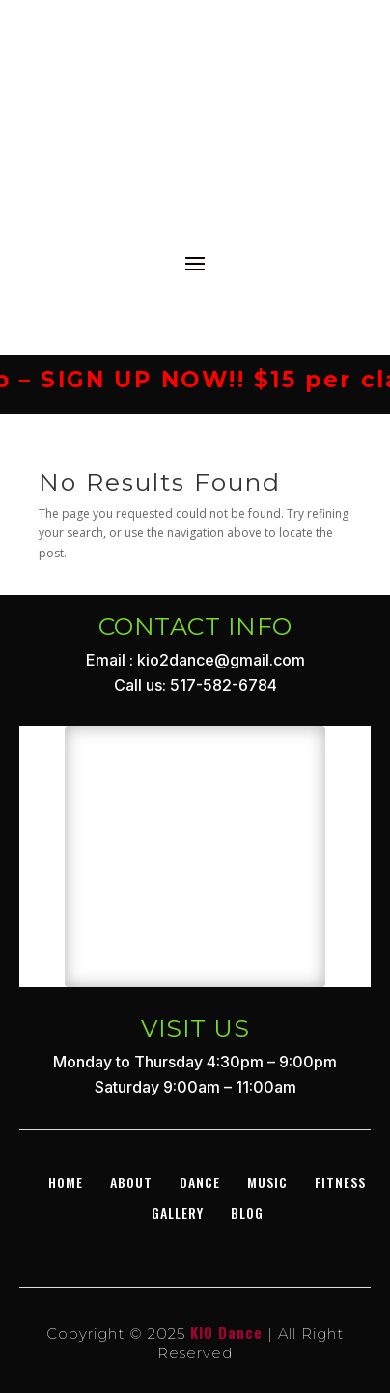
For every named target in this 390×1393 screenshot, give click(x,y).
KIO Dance (226, 1332)
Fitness (340, 1182)
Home (65, 1182)
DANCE (200, 1182)
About (131, 1182)
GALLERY (178, 1213)
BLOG (247, 1213)
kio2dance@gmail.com (221, 659)
